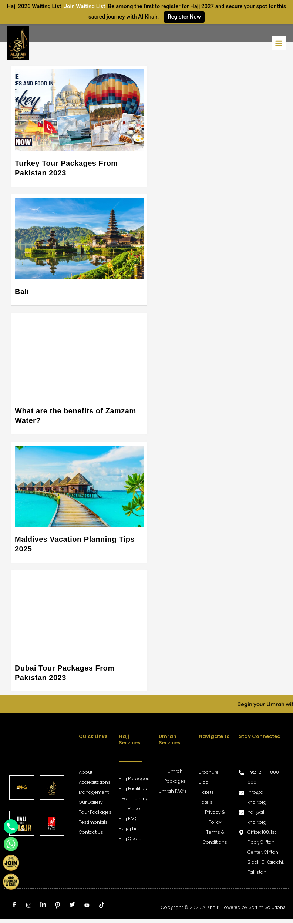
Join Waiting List (84, 6)
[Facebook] (14, 905)
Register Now (184, 16)
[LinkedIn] (43, 905)
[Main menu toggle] (279, 43)
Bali (22, 292)
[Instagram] (28, 906)
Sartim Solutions (267, 907)
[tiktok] (101, 906)
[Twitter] (72, 905)
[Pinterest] (57, 906)
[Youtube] (86, 906)
